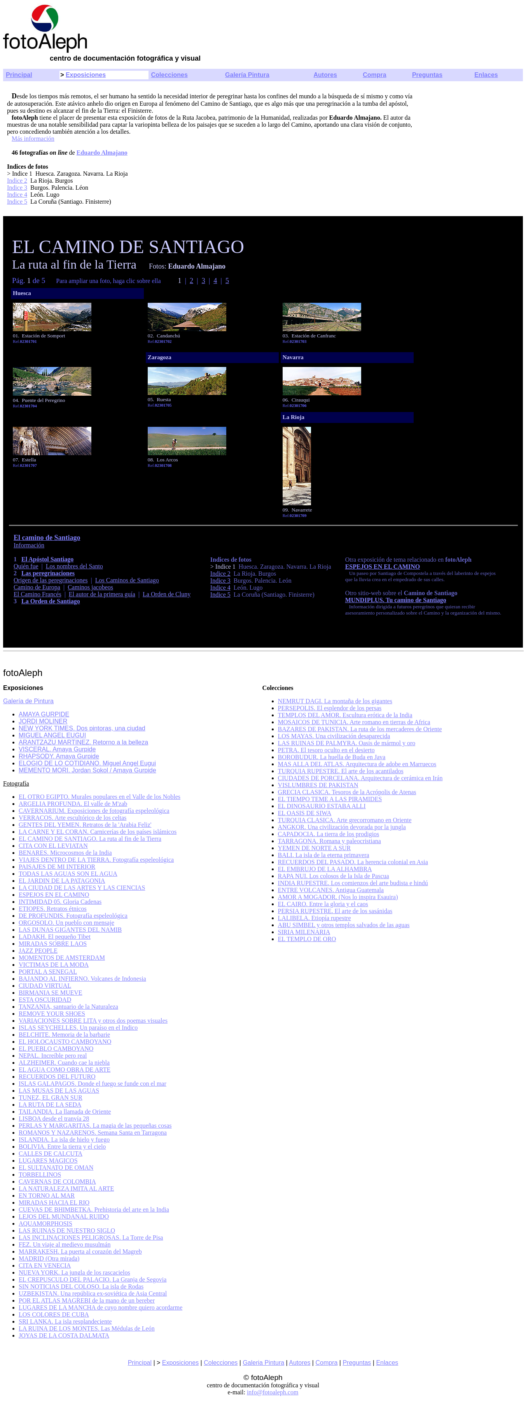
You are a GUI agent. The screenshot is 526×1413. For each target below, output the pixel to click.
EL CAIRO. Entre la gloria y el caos (323, 904)
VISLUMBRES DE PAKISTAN (318, 785)
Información (29, 545)
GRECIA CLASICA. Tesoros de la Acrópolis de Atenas (347, 792)
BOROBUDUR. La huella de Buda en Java (332, 757)
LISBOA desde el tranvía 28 (54, 1118)
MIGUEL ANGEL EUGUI (52, 735)
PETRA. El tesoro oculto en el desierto (326, 750)
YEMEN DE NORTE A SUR (314, 848)
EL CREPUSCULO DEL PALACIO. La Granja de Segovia (92, 1279)
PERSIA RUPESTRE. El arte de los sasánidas (335, 911)
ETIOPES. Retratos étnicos (53, 908)
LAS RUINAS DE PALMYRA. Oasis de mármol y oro (347, 743)
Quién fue (26, 566)
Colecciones (169, 75)
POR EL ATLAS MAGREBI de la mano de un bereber (87, 1300)
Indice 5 (17, 201)
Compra (374, 75)
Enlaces (486, 75)
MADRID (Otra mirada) (49, 1258)
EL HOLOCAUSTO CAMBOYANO (65, 1041)
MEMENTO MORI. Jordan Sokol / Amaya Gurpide (87, 770)
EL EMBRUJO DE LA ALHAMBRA (325, 869)
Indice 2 (17, 180)
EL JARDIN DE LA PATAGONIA (62, 880)
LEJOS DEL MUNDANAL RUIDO (64, 1216)
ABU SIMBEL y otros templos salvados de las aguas (344, 925)
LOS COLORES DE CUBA (54, 1314)
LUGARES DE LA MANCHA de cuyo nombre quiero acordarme (100, 1307)
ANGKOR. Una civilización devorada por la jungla (342, 827)
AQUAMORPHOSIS (45, 1223)
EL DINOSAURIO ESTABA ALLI (322, 806)
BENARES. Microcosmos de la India (65, 852)
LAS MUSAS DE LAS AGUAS (59, 1090)
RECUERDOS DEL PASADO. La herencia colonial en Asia (353, 862)
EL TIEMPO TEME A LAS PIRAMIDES (330, 799)
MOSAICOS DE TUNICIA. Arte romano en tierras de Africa (354, 722)
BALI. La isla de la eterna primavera (323, 855)
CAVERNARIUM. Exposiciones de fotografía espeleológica (94, 810)
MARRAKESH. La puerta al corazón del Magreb (80, 1251)
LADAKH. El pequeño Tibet (55, 936)
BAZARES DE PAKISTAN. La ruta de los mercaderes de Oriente (360, 729)
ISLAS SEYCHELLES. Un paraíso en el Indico (78, 1027)
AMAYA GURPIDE (44, 714)
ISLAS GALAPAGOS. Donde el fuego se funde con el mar (92, 1083)
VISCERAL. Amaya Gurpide (57, 749)
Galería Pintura (247, 75)
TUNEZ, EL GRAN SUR (50, 1097)
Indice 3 (17, 187)
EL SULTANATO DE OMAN (56, 1167)
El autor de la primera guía (102, 594)
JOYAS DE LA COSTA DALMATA (64, 1335)
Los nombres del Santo (74, 566)
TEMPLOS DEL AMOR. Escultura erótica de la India (345, 715)
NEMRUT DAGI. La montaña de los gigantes (335, 701)
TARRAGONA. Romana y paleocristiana (329, 841)
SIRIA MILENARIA (304, 932)
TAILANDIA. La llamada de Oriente (65, 1111)
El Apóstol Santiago (47, 559)
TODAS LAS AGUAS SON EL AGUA (68, 873)
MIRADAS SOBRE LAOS (53, 943)
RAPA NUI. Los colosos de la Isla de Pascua (333, 876)
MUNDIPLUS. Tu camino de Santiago (395, 600)
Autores (325, 75)
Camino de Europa (37, 587)
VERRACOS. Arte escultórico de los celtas (72, 817)
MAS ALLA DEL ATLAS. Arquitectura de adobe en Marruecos (357, 764)
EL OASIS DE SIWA (305, 813)
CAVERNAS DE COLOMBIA (57, 1181)
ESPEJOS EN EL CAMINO (382, 566)
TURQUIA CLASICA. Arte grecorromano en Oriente (345, 820)
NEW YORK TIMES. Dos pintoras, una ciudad (82, 728)
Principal (19, 75)
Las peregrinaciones (48, 573)
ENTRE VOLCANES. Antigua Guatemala (331, 890)
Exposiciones (86, 75)
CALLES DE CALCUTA (50, 1153)
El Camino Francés (37, 594)
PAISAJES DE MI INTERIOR (57, 866)
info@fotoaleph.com (272, 1392)
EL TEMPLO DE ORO (307, 939)
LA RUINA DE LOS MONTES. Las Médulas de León (87, 1328)
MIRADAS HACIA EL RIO (54, 1202)
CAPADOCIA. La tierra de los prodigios (328, 834)
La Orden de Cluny (166, 594)
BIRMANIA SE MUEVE (50, 992)
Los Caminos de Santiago (127, 580)
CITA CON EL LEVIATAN (53, 845)
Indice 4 (17, 194)
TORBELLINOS (40, 1174)
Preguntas (427, 75)
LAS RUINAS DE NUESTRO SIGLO (67, 1230)
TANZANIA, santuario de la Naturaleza (68, 1006)
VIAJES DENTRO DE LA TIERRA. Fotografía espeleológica (96, 859)
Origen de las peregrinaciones (51, 580)
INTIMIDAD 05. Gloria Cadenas (60, 901)
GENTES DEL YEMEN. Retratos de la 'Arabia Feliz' (85, 824)
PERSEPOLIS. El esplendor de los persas (330, 708)
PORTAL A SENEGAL (48, 971)
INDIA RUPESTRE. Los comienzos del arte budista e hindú (353, 883)
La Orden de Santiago (50, 601)
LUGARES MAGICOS (48, 1160)
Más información (33, 138)
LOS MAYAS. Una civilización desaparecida (334, 736)
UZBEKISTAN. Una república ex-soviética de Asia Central (93, 1293)
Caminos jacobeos (90, 587)
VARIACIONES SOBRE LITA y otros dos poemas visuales (93, 1020)
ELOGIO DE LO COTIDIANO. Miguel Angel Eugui (87, 763)
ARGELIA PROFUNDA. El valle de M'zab (73, 803)
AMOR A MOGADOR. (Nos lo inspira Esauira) (338, 897)
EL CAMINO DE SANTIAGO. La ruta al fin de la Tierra (90, 838)
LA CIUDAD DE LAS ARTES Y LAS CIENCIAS (82, 887)
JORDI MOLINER (43, 721)
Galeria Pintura (263, 1362)
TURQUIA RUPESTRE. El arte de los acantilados (341, 771)
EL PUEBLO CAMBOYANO (56, 1048)
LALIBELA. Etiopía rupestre (314, 918)
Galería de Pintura (28, 701)
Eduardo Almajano (102, 152)
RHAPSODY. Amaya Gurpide (59, 756)
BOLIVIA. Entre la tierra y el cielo (62, 1146)
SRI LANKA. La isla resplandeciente (65, 1321)
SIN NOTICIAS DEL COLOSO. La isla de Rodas (81, 1286)
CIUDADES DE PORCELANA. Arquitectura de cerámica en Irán (360, 778)
